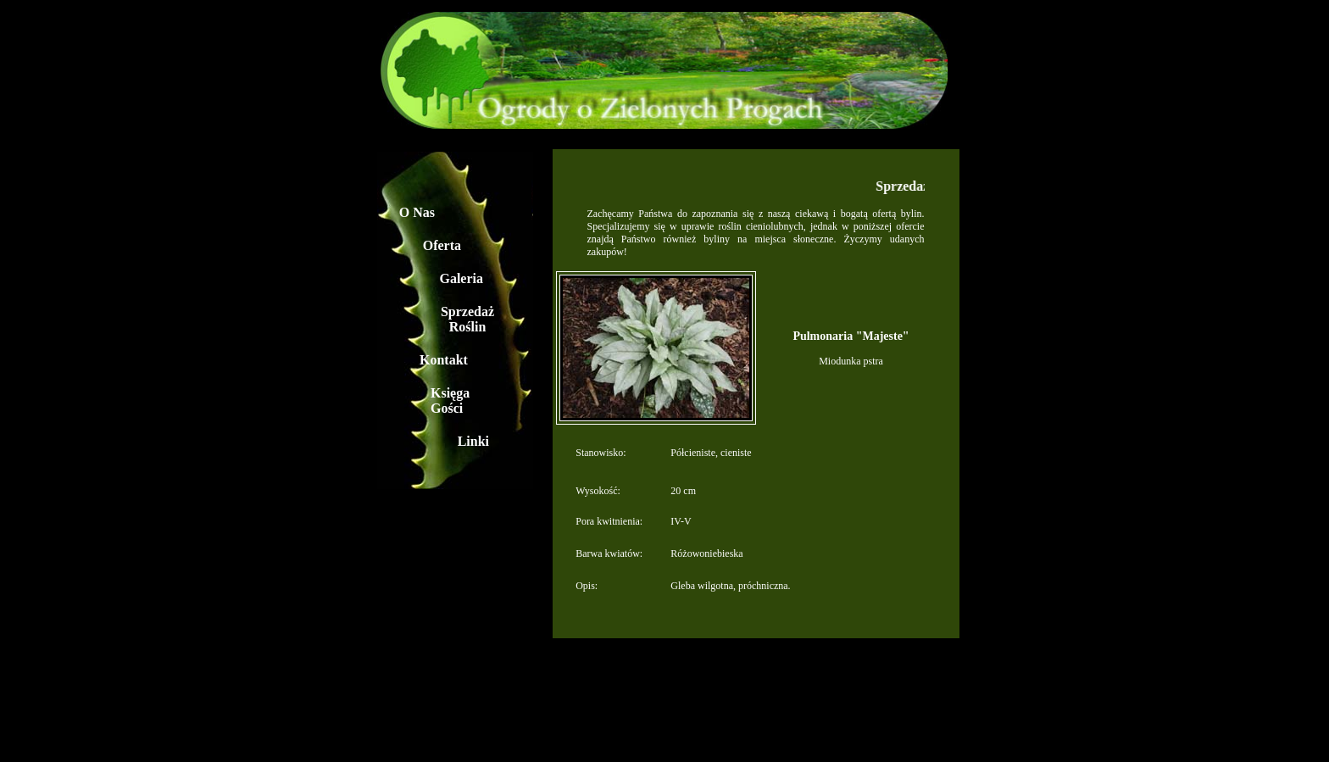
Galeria (461, 278)
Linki (473, 441)
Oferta (442, 245)
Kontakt (444, 360)
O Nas (417, 212)
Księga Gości (450, 400)
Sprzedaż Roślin (467, 319)
